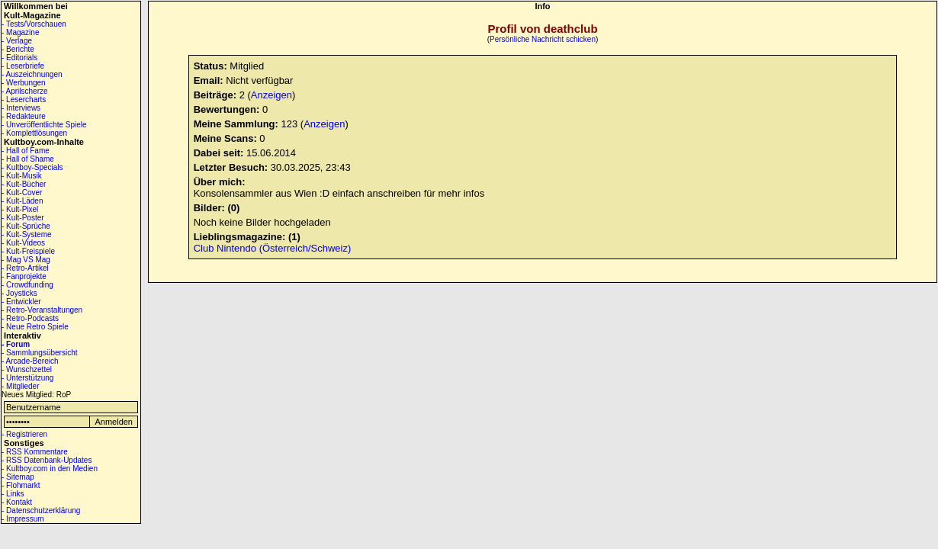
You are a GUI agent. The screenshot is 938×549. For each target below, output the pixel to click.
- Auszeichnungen (32, 74)
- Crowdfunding (27, 285)
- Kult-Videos (23, 243)
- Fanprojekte (24, 276)
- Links (13, 494)
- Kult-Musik (22, 176)
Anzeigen (271, 95)
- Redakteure (24, 116)
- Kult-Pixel (20, 209)
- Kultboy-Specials (32, 167)
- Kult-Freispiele (28, 251)
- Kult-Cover (22, 192)
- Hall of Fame (26, 150)
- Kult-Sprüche (26, 226)
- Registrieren (24, 434)
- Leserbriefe (23, 66)
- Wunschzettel (27, 369)
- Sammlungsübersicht (39, 352)
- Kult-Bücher (24, 184)
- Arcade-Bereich (30, 361)
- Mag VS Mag (26, 259)
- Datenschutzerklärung (41, 510)
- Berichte (18, 49)
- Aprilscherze (25, 91)
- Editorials (19, 57)
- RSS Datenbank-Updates (47, 460)
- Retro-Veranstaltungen (42, 310)
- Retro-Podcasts (30, 318)
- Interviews (21, 108)
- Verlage (17, 41)
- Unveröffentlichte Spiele (44, 124)
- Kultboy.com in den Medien (50, 468)
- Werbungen (24, 83)
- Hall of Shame (28, 159)
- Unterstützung (27, 378)
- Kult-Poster (23, 218)
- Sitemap (18, 477)
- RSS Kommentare (35, 452)
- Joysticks (19, 293)
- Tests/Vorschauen (34, 24)
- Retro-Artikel (25, 268)
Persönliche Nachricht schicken (543, 39)
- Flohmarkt (21, 485)
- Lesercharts (24, 99)
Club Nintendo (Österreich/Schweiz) (273, 248)
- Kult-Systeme (27, 234)
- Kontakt (17, 502)
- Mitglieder (20, 386)
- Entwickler (21, 301)
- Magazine (20, 32)
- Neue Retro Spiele (35, 327)
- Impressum (23, 519)
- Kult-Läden (22, 201)
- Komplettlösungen (34, 133)
